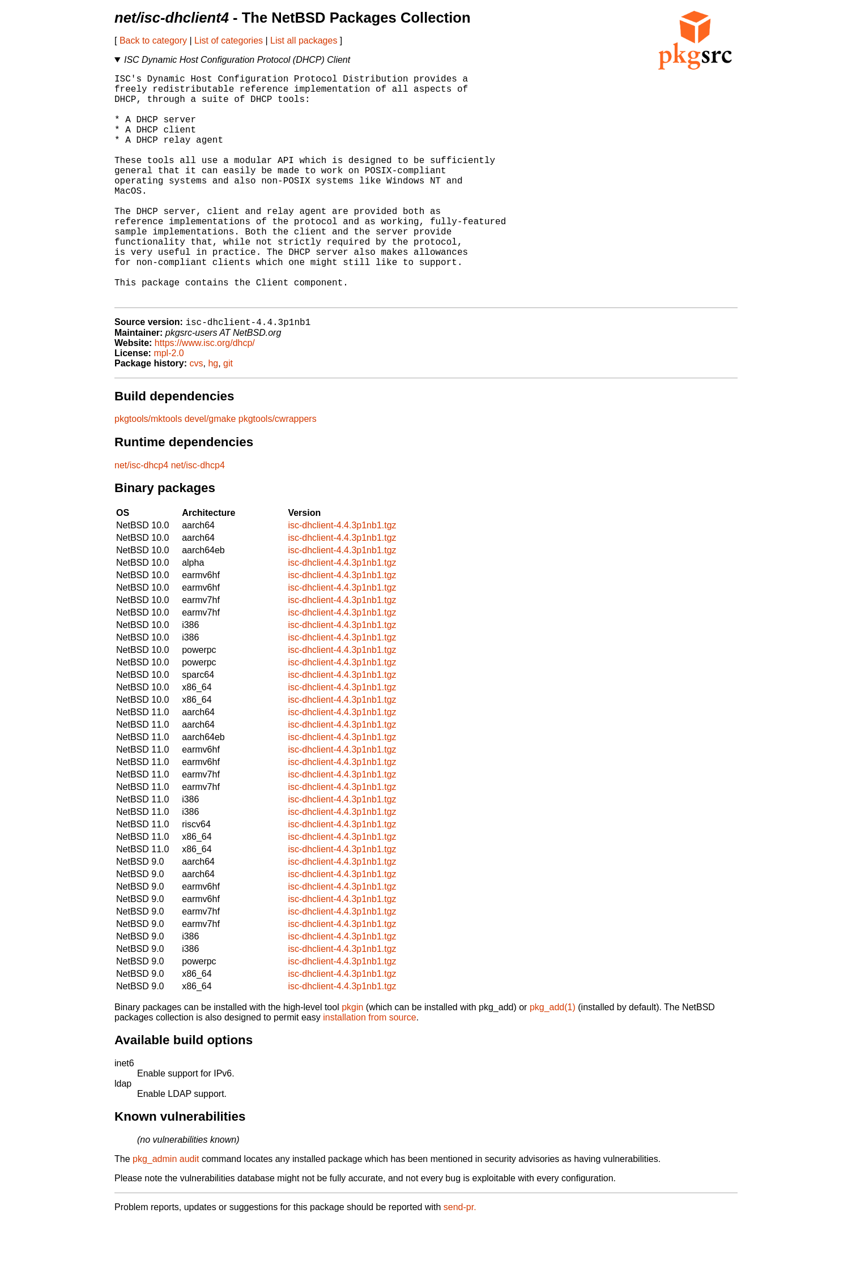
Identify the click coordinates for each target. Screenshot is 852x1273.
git (228, 415)
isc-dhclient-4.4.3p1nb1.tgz (342, 577)
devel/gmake (210, 470)
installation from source (369, 1069)
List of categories (228, 40)
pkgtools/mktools (148, 470)
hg (213, 415)
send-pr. (460, 1258)
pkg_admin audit (166, 1210)
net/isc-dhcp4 (141, 517)
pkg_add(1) (553, 1058)
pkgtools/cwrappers (277, 470)
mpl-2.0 (169, 404)
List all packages (303, 40)
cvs (196, 415)
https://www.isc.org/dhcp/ (205, 394)
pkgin (352, 1058)
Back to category (153, 40)
